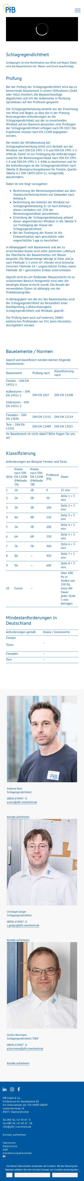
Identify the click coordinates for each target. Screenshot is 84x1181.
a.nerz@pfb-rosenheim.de (22, 802)
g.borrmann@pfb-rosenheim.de (25, 1048)
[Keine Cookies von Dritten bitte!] (79, 1171)
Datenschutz (10, 1146)
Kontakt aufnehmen (18, 817)
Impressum (9, 1142)
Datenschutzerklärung (65, 1175)
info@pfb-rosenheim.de (17, 1126)
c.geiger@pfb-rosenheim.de (23, 925)
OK (9, 1175)
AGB (5, 1149)
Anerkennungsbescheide (17, 1153)
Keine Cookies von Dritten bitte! (32, 1175)
